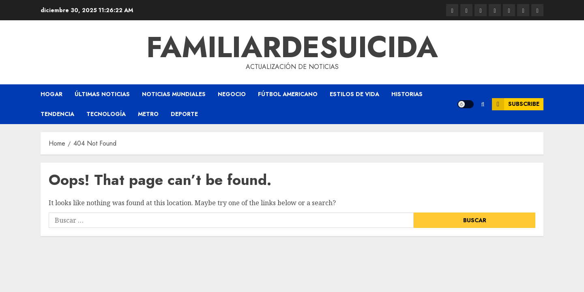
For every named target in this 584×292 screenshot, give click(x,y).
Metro (148, 114)
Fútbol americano (288, 94)
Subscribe (515, 104)
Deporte (184, 114)
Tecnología (106, 114)
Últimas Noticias (102, 94)
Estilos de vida (354, 94)
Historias (407, 94)
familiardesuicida (292, 47)
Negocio (232, 94)
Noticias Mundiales (174, 94)
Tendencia (57, 114)
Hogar (51, 94)
